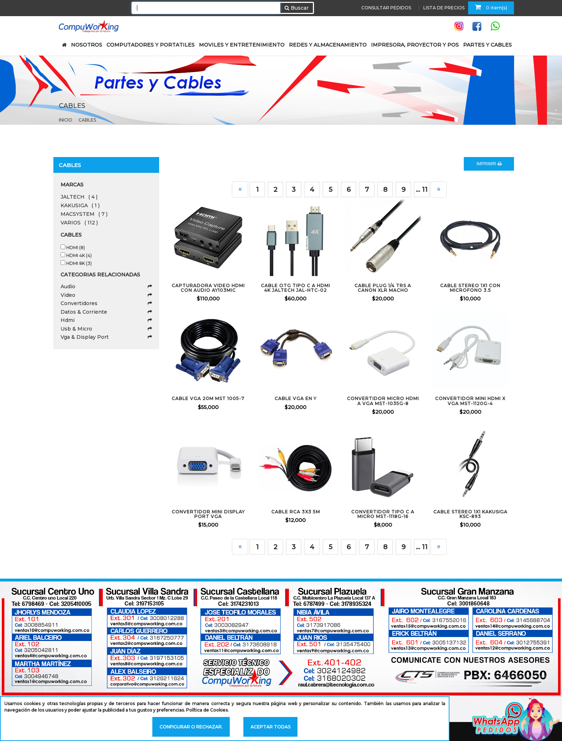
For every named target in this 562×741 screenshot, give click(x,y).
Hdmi (106, 320)
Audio (106, 286)
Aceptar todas (270, 727)
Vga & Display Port (106, 337)
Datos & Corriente (106, 312)
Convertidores (106, 303)
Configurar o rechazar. (191, 727)
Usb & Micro (106, 329)
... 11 (422, 547)
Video (106, 295)
